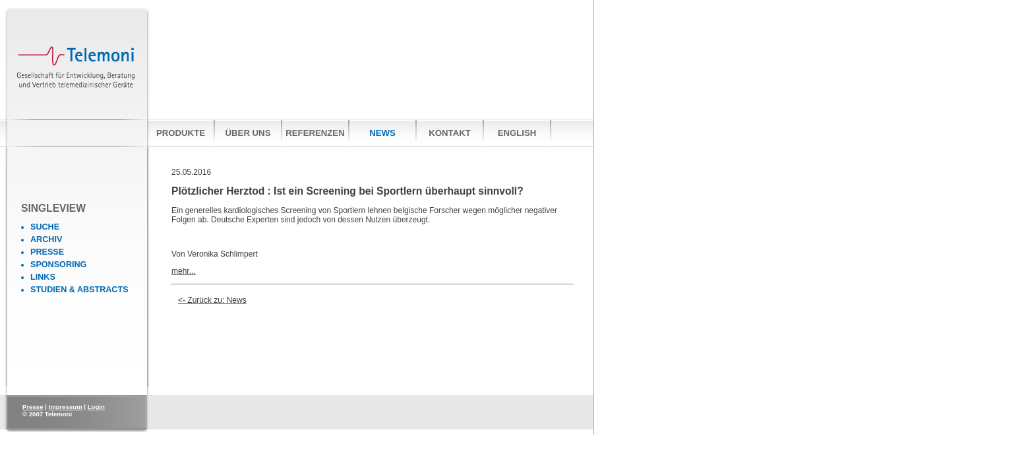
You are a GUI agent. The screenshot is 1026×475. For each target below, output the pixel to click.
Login (96, 406)
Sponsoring (58, 264)
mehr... (183, 271)
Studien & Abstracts (79, 289)
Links (42, 277)
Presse (47, 252)
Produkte (180, 133)
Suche (44, 227)
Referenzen (315, 133)
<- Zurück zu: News (212, 300)
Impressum (65, 406)
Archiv (46, 239)
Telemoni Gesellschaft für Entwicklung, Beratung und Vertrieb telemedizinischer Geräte (77, 76)
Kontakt (449, 133)
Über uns (248, 133)
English (517, 133)
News (382, 133)
